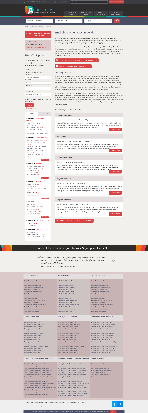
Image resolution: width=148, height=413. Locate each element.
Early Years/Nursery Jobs (36, 130)
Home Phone (29, 91)
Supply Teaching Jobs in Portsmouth (100, 368)
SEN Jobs (32, 125)
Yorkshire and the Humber (36, 189)
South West (33, 193)
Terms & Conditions (60, 406)
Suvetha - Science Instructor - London (58, 266)
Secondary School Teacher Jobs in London (101, 322)
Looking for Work (71, 13)
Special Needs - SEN (36, 166)
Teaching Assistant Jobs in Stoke (32, 352)
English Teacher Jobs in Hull (31, 298)
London (31, 186)
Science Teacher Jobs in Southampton (100, 309)
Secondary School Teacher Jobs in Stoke (101, 352)
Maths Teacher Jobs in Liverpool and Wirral (68, 304)
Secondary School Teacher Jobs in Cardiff (101, 331)
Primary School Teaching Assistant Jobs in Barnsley (37, 368)
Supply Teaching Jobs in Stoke (98, 364)
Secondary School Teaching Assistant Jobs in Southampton (72, 393)
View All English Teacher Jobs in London (75, 66)
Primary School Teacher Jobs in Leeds (67, 344)
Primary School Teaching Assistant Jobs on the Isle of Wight (39, 383)
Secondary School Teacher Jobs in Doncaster (102, 333)
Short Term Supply (36, 234)
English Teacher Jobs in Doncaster (32, 291)
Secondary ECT (63, 136)
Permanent (33, 232)
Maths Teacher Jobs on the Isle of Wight (67, 300)
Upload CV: (29, 69)
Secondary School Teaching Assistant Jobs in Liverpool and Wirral (72, 388)
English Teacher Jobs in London (32, 281)
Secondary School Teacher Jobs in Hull (100, 339)
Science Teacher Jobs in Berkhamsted (100, 287)
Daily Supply (33, 174)
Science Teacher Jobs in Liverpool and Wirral (102, 304)
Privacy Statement (31, 108)
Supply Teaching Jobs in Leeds (98, 372)
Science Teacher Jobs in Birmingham (100, 283)
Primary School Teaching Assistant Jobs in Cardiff (36, 372)
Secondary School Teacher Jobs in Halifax (101, 337)
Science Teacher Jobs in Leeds (98, 302)
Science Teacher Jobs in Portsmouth (100, 307)
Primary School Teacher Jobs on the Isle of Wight (69, 342)
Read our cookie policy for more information (57, 411)
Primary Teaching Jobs (37, 140)
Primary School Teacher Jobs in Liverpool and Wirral (70, 346)
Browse (31, 113)
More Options (45, 159)
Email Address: (30, 80)
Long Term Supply (35, 236)
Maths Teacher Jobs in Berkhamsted (66, 287)
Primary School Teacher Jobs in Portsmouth (68, 348)
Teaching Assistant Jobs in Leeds (32, 344)
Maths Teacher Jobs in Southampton (66, 309)
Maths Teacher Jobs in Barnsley (65, 285)
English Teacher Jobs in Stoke (31, 311)
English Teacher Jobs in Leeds (31, 302)
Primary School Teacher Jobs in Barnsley (67, 326)
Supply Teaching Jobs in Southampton (100, 366)
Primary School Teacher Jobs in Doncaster (68, 333)
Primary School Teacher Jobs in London (67, 322)
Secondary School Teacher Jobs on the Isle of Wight (104, 342)
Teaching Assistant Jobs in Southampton (34, 350)
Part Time (32, 225)
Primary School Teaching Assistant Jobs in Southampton (38, 392)
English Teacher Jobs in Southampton (33, 309)
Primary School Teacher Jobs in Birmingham (68, 324)
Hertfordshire (34, 211)
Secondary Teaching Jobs (36, 143)
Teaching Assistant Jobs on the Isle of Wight (35, 342)
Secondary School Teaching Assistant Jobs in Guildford (38, 377)
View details (115, 129)
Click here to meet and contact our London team (78, 60)
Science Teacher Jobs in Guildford (99, 294)
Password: (28, 85)
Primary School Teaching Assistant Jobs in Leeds (36, 385)
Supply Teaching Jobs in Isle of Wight (100, 374)
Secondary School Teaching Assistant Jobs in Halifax (37, 379)
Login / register (116, 2)
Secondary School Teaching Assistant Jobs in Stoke (70, 395)
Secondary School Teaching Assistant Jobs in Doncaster (71, 374)
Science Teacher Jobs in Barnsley (99, 285)
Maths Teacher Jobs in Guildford (65, 294)
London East (33, 209)
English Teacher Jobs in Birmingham (33, 283)
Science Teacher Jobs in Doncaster (99, 291)
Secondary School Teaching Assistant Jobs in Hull (69, 381)
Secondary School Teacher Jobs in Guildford (102, 335)
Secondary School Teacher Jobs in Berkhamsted (103, 329)
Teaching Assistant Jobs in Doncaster (33, 333)
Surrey (31, 204)
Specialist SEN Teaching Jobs (37, 155)
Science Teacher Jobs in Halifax (99, 296)
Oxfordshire (33, 213)
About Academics (100, 13)
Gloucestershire (35, 207)
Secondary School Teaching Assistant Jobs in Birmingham (71, 366)
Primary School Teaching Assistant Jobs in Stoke (36, 394)
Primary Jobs (33, 123)
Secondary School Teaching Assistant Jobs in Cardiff (70, 372)
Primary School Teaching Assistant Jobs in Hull (35, 381)
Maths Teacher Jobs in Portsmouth (66, 307)
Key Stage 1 (32, 172)
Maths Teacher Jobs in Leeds (64, 302)
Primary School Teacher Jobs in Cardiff (67, 331)
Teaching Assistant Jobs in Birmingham (34, 324)
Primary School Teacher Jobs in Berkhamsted (68, 329)
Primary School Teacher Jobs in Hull (66, 339)
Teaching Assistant (36, 168)
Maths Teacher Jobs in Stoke (64, 311)
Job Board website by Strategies (34, 406)
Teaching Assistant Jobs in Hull (32, 339)
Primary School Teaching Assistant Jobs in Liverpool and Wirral (39, 387)
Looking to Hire (86, 13)
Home (26, 27)
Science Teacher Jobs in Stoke (98, 311)
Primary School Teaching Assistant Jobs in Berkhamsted (38, 370)
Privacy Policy (49, 406)
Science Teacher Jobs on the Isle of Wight (101, 300)
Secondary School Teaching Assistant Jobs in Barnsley (71, 368)
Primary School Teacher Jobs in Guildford (67, 335)
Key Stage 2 (33, 170)
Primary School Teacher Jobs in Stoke (66, 352)
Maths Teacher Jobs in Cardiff (64, 289)
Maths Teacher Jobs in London (65, 281)
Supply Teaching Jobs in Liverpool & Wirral (101, 370)
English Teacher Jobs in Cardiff (32, 289)
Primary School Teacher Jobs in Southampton (68, 350)
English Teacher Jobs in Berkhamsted (33, 287)
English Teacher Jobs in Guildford (32, 294)
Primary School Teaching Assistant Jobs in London (36, 364)
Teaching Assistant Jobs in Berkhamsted (34, 329)
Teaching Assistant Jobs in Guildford (33, 335)
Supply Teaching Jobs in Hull (98, 377)
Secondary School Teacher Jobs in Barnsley (102, 326)
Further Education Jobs (37, 133)
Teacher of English (65, 115)
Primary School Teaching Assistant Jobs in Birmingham (38, 366)
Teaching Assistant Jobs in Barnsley (33, 326)
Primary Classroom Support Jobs (37, 151)
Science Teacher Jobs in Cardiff (99, 289)
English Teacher (64, 179)
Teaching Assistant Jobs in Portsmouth (33, 348)
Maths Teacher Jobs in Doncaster (65, 291)
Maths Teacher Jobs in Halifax (64, 296)
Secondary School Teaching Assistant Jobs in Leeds (70, 385)
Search (45, 113)
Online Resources (115, 13)
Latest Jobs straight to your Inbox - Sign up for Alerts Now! (74, 248)
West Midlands (34, 195)
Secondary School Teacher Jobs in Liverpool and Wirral (104, 346)
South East (33, 184)
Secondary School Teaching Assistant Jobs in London (70, 364)
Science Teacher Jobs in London (99, 281)
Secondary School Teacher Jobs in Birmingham (102, 324)
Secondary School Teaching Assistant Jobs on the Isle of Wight (73, 383)
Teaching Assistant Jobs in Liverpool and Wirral (36, 346)
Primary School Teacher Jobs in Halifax (67, 337)
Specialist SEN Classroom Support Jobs (36, 147)
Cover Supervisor (64, 157)
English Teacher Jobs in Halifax (32, 296)
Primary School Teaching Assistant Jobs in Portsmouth (37, 390)
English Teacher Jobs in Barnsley (32, 285)
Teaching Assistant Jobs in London (32, 322)
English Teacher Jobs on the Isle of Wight (34, 300)
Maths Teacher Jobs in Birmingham (66, 283)
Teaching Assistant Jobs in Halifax (32, 337)
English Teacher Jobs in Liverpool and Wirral (35, 304)
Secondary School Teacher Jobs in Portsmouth (102, 348)
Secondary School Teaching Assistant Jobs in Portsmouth (71, 391)
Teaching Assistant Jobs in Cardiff (32, 331)
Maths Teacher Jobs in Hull (64, 298)
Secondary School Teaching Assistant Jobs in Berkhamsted (72, 370)
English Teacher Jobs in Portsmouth (33, 307)
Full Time (32, 223)
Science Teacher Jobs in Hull (98, 298)
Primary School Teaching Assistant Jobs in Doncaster (37, 374)
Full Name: (29, 74)
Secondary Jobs (35, 127)
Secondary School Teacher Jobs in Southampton (103, 350)
